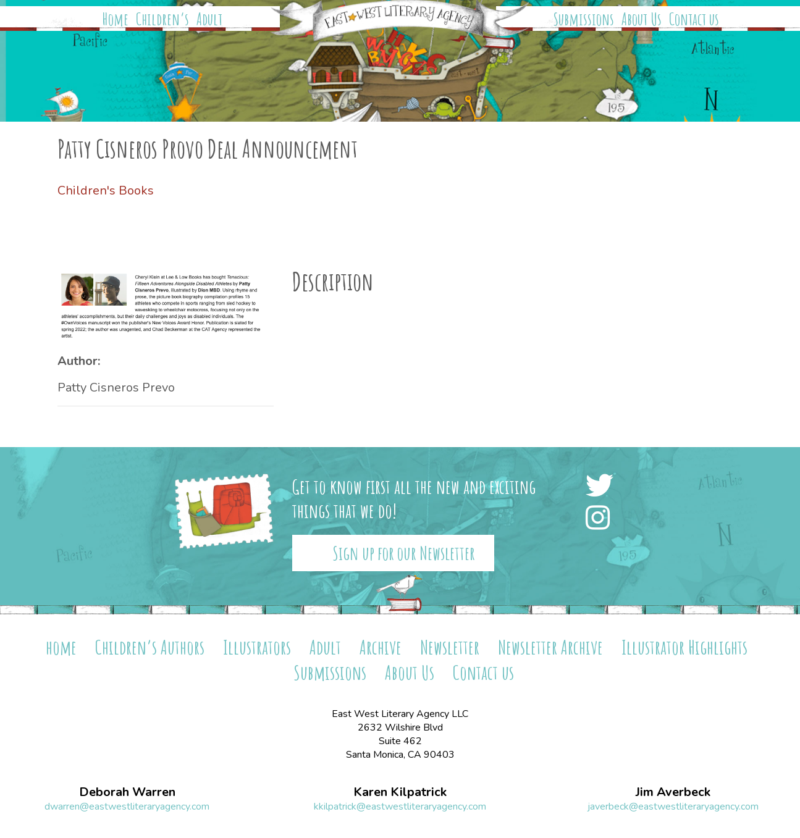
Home (115, 19)
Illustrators (257, 647)
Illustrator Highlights (684, 647)
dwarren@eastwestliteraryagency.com (126, 806)
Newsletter (449, 647)
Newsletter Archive (550, 647)
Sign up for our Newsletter (403, 553)
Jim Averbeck (673, 792)
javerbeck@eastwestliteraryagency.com (673, 806)
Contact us (694, 19)
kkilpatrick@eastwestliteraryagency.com (400, 806)
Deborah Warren (127, 792)
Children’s (162, 19)
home (61, 647)
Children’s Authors (149, 647)
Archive (381, 647)
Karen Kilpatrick (400, 792)
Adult (209, 19)
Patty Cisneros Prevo (116, 387)
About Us (641, 19)
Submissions (584, 19)
